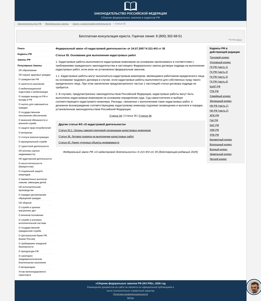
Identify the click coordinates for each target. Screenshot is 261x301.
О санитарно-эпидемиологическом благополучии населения (32, 259)
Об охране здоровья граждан (35, 74)
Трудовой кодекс (219, 57)
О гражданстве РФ (29, 79)
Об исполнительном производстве (30, 189)
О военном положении (31, 215)
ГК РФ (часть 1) (219, 67)
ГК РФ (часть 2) (219, 72)
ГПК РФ (214, 91)
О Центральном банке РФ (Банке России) (33, 237)
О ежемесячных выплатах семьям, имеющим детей (33, 181)
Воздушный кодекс (221, 144)
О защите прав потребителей (35, 128)
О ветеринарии (27, 267)
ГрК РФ (214, 120)
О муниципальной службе (33, 141)
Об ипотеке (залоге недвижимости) (29, 152)
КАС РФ (214, 125)
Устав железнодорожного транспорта (32, 273)
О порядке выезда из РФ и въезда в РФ (33, 98)
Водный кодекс (218, 149)
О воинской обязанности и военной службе (33, 122)
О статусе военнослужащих (34, 137)
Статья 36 (145, 115)
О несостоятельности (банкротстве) (30, 165)
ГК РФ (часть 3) (219, 76)
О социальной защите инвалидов (31, 173)
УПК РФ (214, 134)
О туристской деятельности (34, 146)
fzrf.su (130, 297)
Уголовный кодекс (220, 62)
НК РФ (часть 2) (219, 110)
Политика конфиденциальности (130, 294)
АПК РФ (214, 115)
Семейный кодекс (220, 96)
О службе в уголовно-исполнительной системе (32, 221)
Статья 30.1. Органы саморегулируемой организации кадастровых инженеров (105, 130)
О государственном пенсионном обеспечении (33, 114)
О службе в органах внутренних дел (29, 209)
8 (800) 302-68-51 (169, 36)
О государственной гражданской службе (30, 229)
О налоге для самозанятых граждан (33, 106)
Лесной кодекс (218, 159)
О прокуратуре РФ (29, 251)
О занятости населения (31, 84)
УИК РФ (214, 130)
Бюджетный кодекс (221, 139)
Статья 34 (115, 115)
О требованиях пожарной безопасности (32, 245)
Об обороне (25, 202)
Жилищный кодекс (221, 101)
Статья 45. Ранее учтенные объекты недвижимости (89, 142)
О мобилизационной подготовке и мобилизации (33, 90)
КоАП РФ (215, 86)
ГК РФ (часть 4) (219, 81)
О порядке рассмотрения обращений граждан (32, 196)
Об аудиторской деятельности (35, 158)
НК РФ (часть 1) (219, 105)
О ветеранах (25, 132)
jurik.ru (239, 40)
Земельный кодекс (221, 154)
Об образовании (28, 70)
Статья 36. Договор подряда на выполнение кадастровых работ (96, 136)
